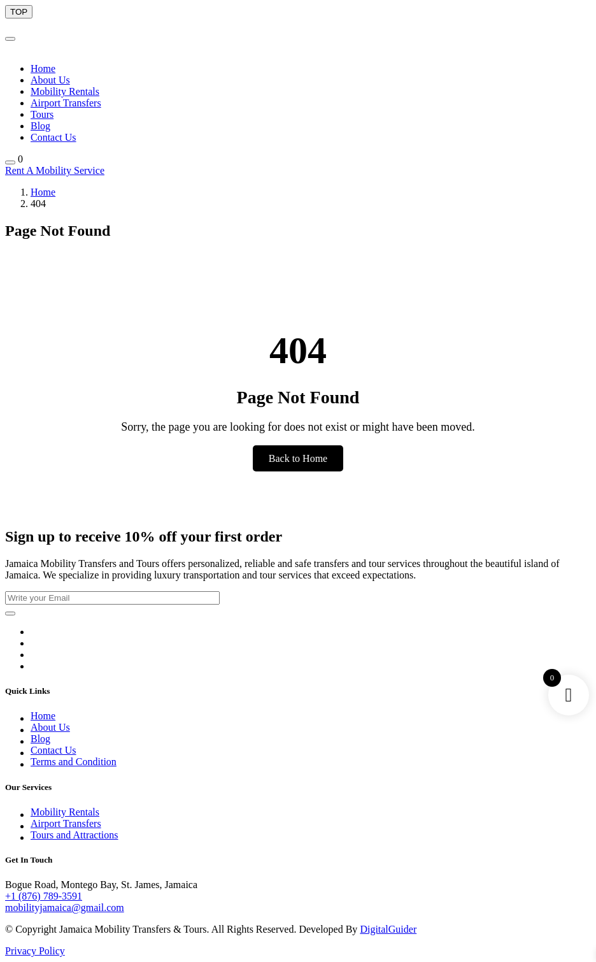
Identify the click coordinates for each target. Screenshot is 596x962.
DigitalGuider (388, 929)
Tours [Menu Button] (42, 114)
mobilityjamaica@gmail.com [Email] (64, 907)
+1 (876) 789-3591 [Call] (43, 896)
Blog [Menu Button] (40, 125)
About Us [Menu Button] (50, 80)
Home (43, 192)
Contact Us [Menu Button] (53, 137)
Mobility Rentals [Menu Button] (65, 91)
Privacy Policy (35, 950)
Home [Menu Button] (43, 68)
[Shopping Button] (10, 162)
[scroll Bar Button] (18, 11)
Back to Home (298, 458)
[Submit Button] (10, 613)
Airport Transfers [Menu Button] (66, 102)
